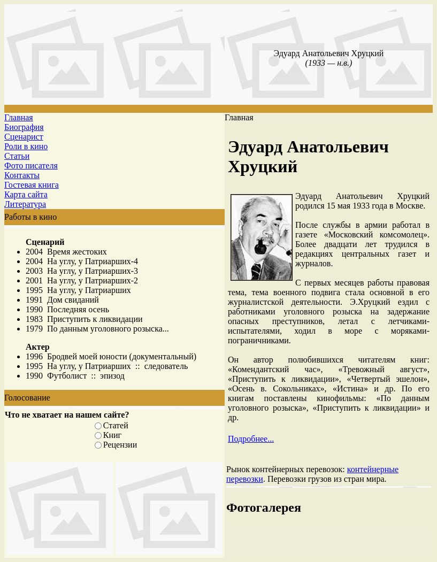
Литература (25, 204)
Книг (112, 435)
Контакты (22, 175)
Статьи (16, 155)
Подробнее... (251, 438)
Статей (115, 425)
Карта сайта (26, 194)
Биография (24, 127)
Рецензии (120, 444)
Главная (18, 117)
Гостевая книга (31, 184)
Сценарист (23, 136)
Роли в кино (26, 146)
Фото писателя (31, 165)
